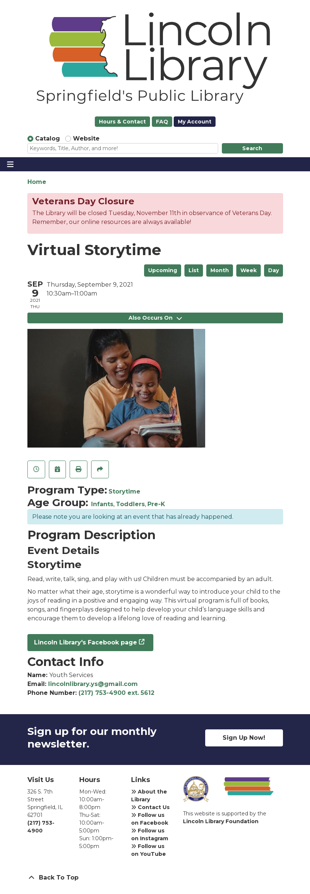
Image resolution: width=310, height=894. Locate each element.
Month (219, 270)
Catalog (47, 138)
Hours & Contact (122, 121)
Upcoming (162, 270)
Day (273, 270)
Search (252, 148)
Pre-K (156, 504)
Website (86, 138)
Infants (102, 504)
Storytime (124, 491)
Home (36, 181)
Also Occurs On (155, 317)
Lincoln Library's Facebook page (85, 642)
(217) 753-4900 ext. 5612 (116, 692)
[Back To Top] (155, 878)
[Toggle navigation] (10, 164)
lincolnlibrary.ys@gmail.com (93, 683)
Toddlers (130, 504)
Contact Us (150, 807)
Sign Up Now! (244, 737)
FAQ (162, 121)
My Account (194, 121)
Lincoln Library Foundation (221, 821)
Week (248, 270)
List (194, 270)
